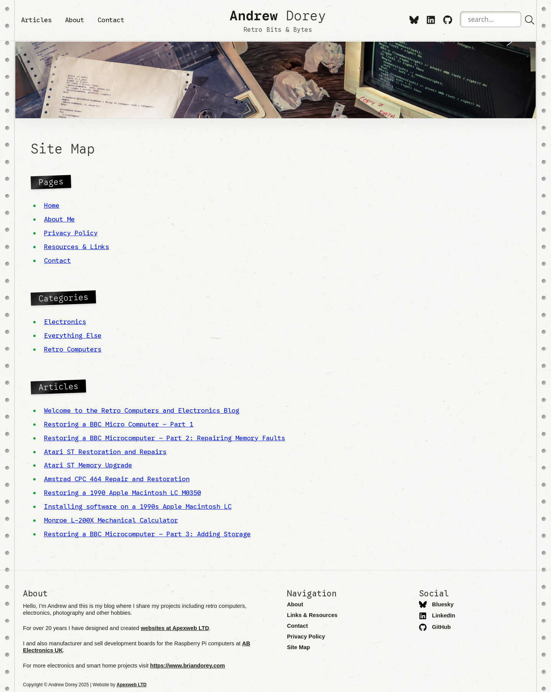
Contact (111, 20)
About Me (59, 219)
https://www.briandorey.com (187, 666)
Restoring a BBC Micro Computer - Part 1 (118, 424)
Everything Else (72, 335)
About (74, 20)
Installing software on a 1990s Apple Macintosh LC (137, 506)
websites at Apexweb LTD (175, 628)
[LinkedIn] (430, 19)
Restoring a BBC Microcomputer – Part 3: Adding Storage (147, 534)
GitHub (435, 627)
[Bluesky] (414, 19)
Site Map (298, 647)
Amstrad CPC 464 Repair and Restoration (116, 479)
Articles (36, 20)
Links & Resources (312, 615)
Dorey (277, 20)
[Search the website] (490, 19)
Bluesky (436, 604)
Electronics (65, 322)
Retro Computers (72, 349)
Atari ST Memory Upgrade (88, 465)
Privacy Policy (71, 233)
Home (51, 205)
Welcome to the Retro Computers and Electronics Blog (141, 410)
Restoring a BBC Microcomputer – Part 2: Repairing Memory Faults (164, 438)
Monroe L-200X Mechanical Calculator (111, 520)
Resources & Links (76, 247)
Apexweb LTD (132, 684)
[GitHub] (447, 19)
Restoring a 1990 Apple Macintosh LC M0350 (122, 492)
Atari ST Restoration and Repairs (105, 452)
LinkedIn (437, 615)
